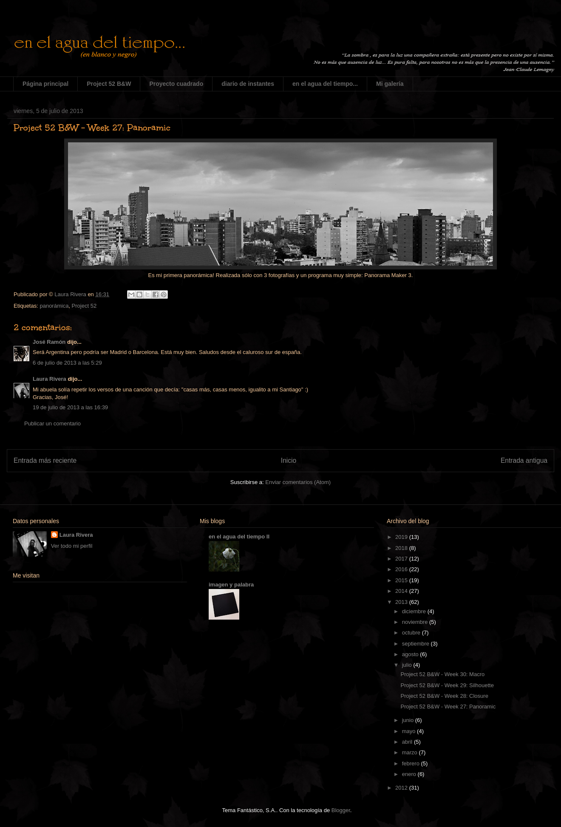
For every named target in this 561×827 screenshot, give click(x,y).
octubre (412, 632)
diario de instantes (247, 83)
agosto (411, 654)
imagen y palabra (231, 584)
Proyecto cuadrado (176, 83)
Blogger (341, 810)
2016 (402, 569)
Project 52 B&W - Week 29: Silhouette (446, 685)
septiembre (416, 643)
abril (408, 742)
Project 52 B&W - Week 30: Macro (442, 674)
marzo (410, 752)
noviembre (415, 622)
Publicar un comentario (52, 423)
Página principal (45, 83)
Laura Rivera (49, 379)
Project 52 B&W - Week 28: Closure (444, 696)
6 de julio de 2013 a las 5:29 (67, 363)
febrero (411, 763)
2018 (402, 548)
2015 (402, 580)
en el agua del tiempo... (325, 83)
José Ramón (49, 342)
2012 (402, 788)
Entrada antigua (524, 460)
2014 (402, 591)
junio (408, 720)
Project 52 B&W (109, 83)
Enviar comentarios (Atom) (298, 482)
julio (408, 665)
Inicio (288, 460)
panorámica (54, 306)
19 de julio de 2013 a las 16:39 (70, 407)
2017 (402, 558)
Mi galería (390, 83)
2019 (402, 537)
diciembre (415, 611)
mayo (409, 731)
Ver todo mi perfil (72, 546)
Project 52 (84, 306)
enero (410, 774)
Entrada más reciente (45, 460)
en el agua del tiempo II (239, 536)
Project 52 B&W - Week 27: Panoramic (448, 706)
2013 (402, 602)
